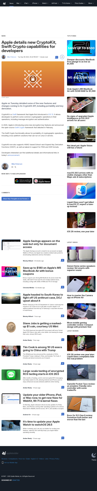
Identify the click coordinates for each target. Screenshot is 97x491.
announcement (13, 155)
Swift (14, 114)
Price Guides (80, 3)
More (91, 3)
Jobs (46, 459)
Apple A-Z (34, 459)
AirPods (55, 3)
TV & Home (67, 3)
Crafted (16, 480)
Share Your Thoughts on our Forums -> (16, 199)
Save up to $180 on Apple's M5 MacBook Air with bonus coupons (42, 270)
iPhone (35, 3)
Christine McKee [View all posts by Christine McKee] (28, 287)
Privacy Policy (54, 459)
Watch (45, 3)
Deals (28, 459)
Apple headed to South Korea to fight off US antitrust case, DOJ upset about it (43, 297)
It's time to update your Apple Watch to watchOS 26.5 (41, 423)
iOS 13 (50, 114)
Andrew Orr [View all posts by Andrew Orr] (27, 414)
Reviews (4, 459)
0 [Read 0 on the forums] (62, 260)
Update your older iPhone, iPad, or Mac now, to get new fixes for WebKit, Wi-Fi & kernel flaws (42, 397)
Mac (18, 3)
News (11, 3)
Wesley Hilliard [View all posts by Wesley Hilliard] (28, 261)
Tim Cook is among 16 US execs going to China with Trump (42, 349)
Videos (41, 459)
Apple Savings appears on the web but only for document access (41, 244)
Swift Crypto (20, 127)
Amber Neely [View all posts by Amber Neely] (27, 340)
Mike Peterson (11, 57)
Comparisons (13, 459)
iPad (26, 3)
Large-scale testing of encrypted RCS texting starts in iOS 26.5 (43, 372)
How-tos (22, 459)
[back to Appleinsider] (4, 3)
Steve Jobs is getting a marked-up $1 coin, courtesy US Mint (42, 325)
